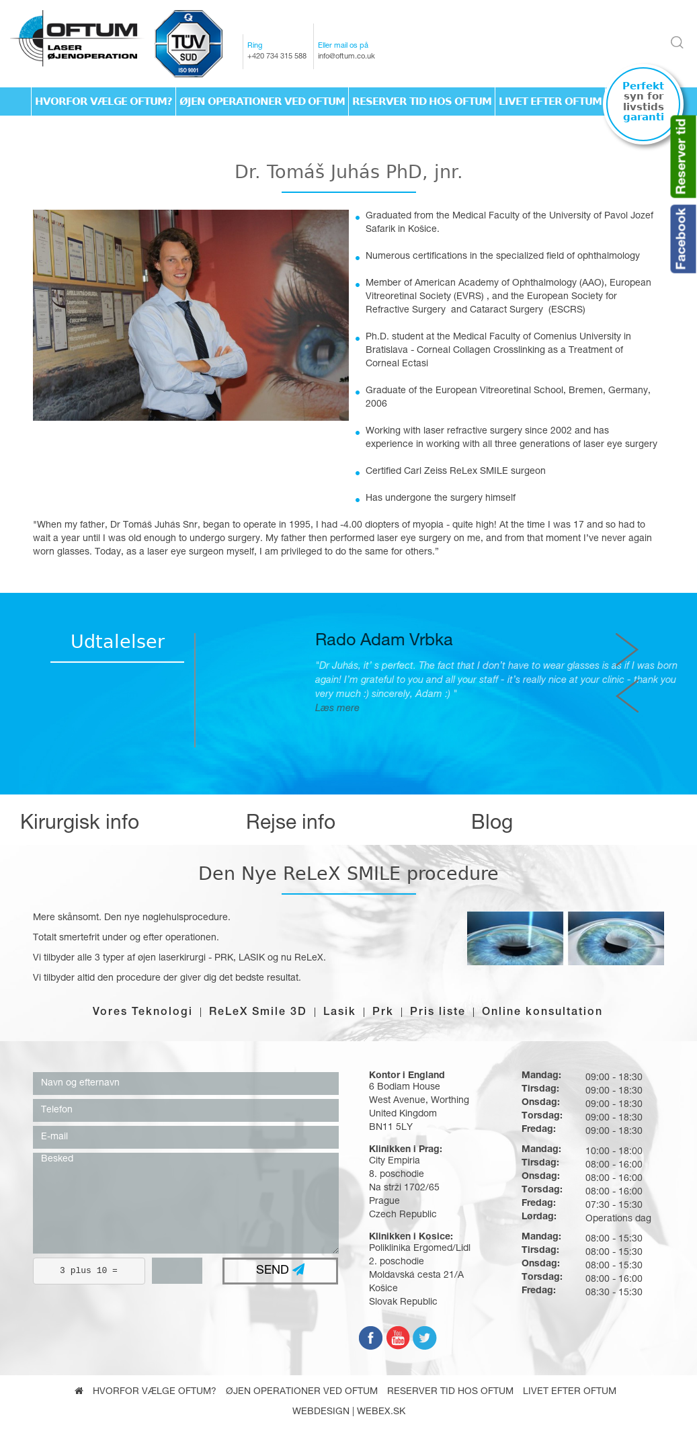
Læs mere (528, 709)
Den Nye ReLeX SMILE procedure (348, 873)
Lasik (339, 1013)
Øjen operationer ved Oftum (262, 101)
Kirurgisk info (79, 825)
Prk (383, 1013)
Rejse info (290, 825)
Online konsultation (542, 1013)
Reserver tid (683, 156)
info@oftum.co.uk (346, 56)
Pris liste (438, 1013)
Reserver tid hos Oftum (421, 101)
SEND (280, 1270)
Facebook (683, 239)
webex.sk (381, 1412)
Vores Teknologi (143, 1013)
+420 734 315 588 (276, 56)
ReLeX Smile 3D (258, 1013)
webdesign (321, 1412)
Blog (492, 825)
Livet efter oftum (550, 101)
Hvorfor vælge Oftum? (103, 101)
